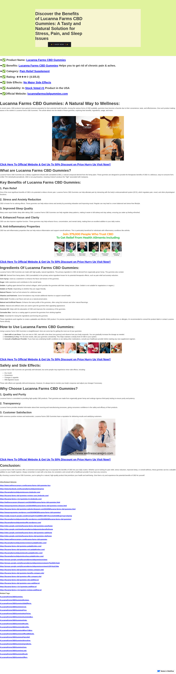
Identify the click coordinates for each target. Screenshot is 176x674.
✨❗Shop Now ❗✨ (59, 44)
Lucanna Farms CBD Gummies (46, 59)
